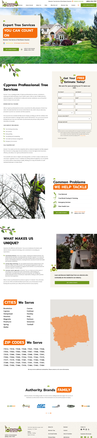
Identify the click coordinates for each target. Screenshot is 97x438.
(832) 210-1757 (91, 1)
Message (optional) (62, 121)
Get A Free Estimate (88, 5)
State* (59, 110)
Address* (60, 104)
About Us (50, 427)
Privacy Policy (82, 135)
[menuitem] (19, 5)
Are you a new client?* (63, 116)
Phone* (60, 98)
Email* (76, 98)
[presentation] (74, 141)
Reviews (66, 427)
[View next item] (51, 413)
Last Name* (78, 92)
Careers (65, 430)
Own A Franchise (68, 433)
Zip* (76, 110)
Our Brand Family (52, 433)
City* (76, 104)
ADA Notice (66, 437)
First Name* (61, 92)
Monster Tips (51, 430)
